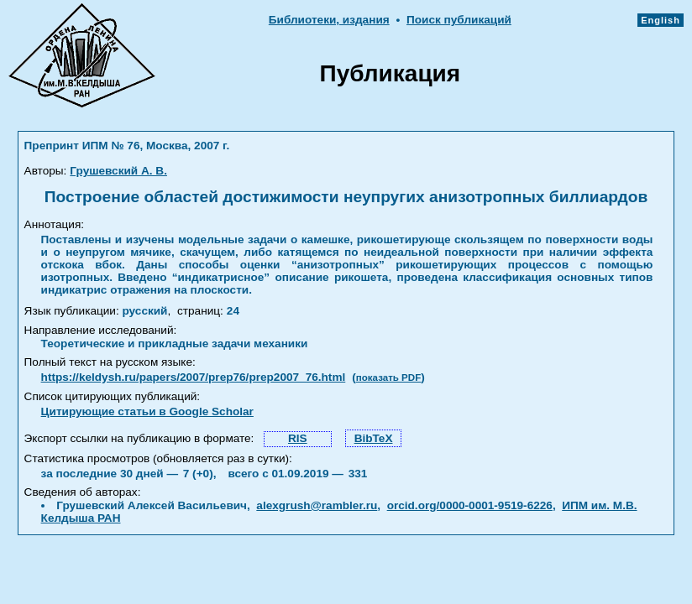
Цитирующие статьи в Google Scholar (147, 411)
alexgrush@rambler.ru (316, 505)
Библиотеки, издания (329, 19)
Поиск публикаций (458, 19)
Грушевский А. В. (118, 170)
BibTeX (373, 438)
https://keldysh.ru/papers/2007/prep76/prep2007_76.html (193, 377)
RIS (297, 438)
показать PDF (388, 377)
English (660, 20)
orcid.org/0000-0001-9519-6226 (470, 505)
